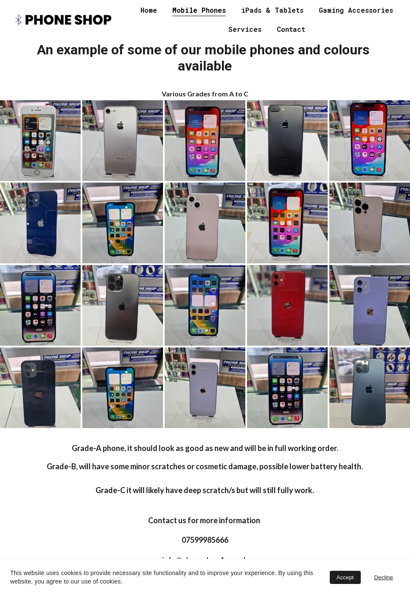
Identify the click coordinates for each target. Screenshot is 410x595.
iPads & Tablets (272, 10)
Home (148, 10)
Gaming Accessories (356, 10)
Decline (383, 577)
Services (244, 29)
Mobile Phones (199, 10)
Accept (345, 577)
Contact (291, 29)
